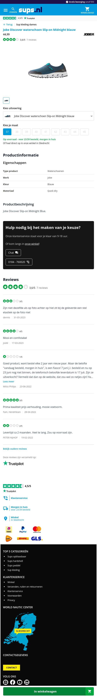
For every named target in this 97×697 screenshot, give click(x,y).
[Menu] (5, 10)
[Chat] (13, 252)
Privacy (11, 600)
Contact (11, 667)
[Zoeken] (13, 10)
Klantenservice (15, 591)
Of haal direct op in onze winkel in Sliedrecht (26, 143)
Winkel (11, 582)
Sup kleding (14, 569)
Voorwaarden (15, 595)
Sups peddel (14, 565)
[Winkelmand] (87, 10)
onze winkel (32, 244)
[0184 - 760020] (19, 262)
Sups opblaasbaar (17, 556)
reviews (31, 39)
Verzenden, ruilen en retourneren (25, 586)
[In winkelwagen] (48, 691)
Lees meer (8, 381)
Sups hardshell (15, 560)
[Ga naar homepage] (30, 10)
